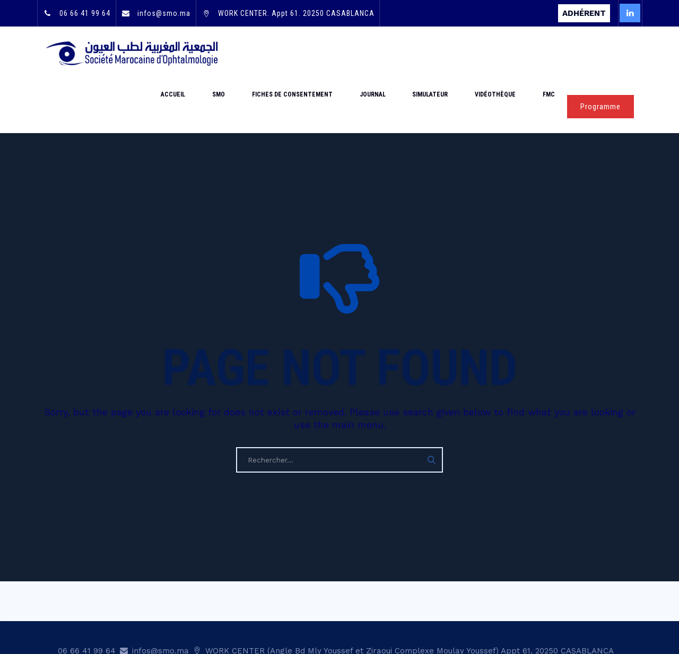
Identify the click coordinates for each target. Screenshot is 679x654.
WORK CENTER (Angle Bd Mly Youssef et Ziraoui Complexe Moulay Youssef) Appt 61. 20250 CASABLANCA (408, 598)
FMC (555, 53)
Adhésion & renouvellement (411, 613)
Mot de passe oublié (312, 613)
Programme (600, 53)
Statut (483, 613)
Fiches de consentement (344, 53)
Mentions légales (537, 613)
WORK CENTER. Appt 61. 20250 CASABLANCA (295, 13)
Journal (413, 53)
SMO (282, 53)
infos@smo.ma (162, 13)
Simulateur (459, 53)
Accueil (248, 53)
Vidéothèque (512, 53)
